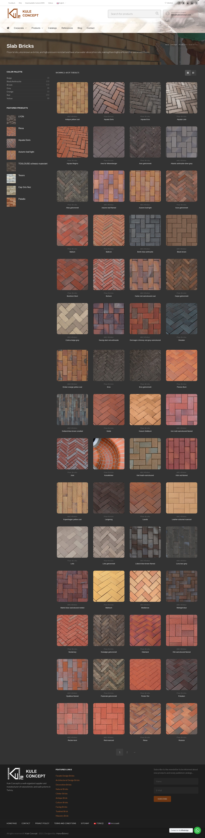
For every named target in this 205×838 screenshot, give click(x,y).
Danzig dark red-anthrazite (108, 340)
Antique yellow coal (72, 119)
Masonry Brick (62, 816)
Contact (26, 823)
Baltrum (108, 251)
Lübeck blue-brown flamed (145, 563)
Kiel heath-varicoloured (145, 475)
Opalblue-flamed (72, 696)
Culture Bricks (62, 802)
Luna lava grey (182, 563)
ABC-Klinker (72, 116)
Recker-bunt (72, 740)
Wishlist (170, 3)
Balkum (72, 251)
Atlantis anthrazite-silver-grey (181, 163)
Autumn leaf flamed (109, 207)
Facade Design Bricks (65, 776)
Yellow (9, 98)
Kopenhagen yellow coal (72, 519)
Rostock (181, 740)
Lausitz (145, 519)
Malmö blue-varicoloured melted (72, 607)
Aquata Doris (109, 119)
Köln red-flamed (181, 475)
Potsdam (181, 696)
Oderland (145, 652)
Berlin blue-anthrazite (145, 251)
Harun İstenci (62, 833)
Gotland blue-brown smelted (72, 431)
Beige (9, 78)
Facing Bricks (61, 807)
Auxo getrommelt (182, 207)
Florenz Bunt (182, 387)
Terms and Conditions (65, 823)
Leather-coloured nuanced (181, 519)
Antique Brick (61, 798)
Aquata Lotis (181, 119)
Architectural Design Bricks (68, 780)
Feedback (11, 3)
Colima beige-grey (72, 340)
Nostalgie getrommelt (109, 652)
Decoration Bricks (64, 784)
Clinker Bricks (62, 793)
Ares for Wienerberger (108, 163)
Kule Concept (31, 833)
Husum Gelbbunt (145, 431)
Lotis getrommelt (109, 563)
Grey (9, 88)
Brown (9, 85)
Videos (50, 3)
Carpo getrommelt (181, 296)
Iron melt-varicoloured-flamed (181, 431)
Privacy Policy (42, 823)
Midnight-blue (181, 607)
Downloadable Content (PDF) (35, 3)
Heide (109, 431)
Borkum (108, 296)
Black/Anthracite (14, 81)
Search (157, 13)
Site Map (85, 823)
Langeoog (108, 519)
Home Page (12, 823)
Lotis (72, 563)
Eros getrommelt (145, 387)
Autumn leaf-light (145, 207)
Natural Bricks (62, 789)
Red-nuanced (108, 740)
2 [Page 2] (127, 752)
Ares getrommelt (145, 163)
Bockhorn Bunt (72, 296)
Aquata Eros (145, 119)
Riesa (145, 740)
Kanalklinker (109, 475)
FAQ (20, 3)
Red (8, 95)
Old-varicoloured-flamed (181, 652)
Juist (72, 475)
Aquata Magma (72, 163)
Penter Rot (145, 696)
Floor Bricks (109, 116)
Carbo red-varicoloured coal (145, 296)
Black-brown (181, 251)
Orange (10, 91)
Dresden (182, 340)
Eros (109, 387)
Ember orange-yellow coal (72, 387)
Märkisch (109, 607)
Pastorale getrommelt (109, 696)
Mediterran (145, 607)
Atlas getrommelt (72, 207)
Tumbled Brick (62, 811)
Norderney (72, 652)
